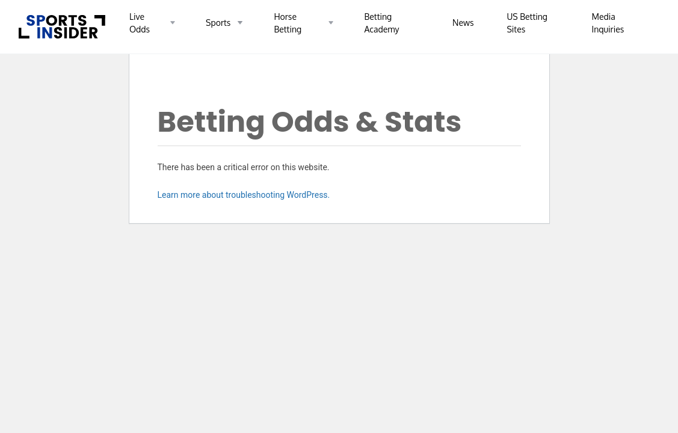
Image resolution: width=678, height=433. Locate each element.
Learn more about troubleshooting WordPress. (244, 195)
